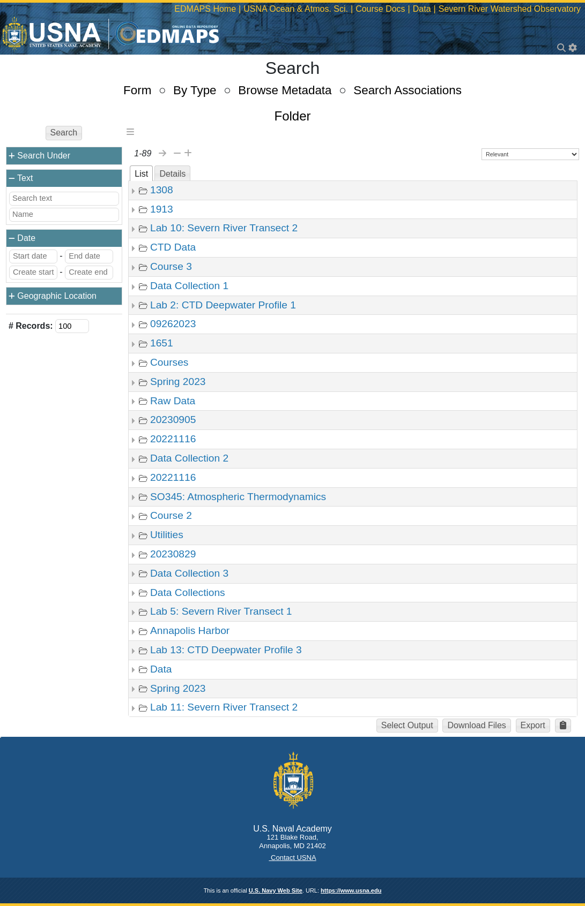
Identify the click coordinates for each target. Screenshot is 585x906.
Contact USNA (292, 858)
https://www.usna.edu (351, 890)
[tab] (141, 173)
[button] (563, 726)
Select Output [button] (407, 725)
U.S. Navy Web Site (275, 890)
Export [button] (533, 725)
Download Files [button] (476, 725)
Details (172, 173)
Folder (292, 116)
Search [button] (64, 132)
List (141, 173)
